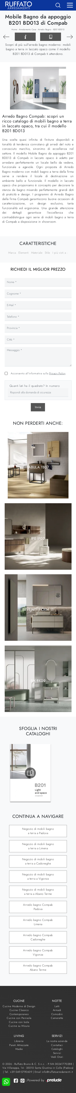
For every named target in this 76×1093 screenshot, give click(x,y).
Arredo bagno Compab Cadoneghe (38, 937)
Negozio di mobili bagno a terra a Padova (38, 831)
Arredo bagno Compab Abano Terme (38, 967)
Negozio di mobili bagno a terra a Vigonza (38, 876)
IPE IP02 (38, 538)
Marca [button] (12, 253)
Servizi (57, 1053)
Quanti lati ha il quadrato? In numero (35, 386)
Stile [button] (47, 253)
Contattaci (57, 1045)
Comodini (57, 1014)
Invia (38, 407)
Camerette (57, 1018)
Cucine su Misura (19, 1026)
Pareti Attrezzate (19, 1045)
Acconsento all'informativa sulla (38, 373)
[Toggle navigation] (70, 5)
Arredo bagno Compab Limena (38, 922)
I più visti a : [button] (60, 253)
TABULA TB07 (38, 467)
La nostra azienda (57, 1041)
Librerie (19, 1041)
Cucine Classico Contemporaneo (19, 1012)
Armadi (57, 1010)
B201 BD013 (58, 29)
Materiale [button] (37, 253)
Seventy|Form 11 (38, 609)
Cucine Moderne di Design (19, 1006)
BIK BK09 (38, 680)
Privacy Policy (57, 373)
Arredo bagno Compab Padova (38, 907)
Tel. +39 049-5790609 (19, 1072)
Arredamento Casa (27, 29)
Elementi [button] (23, 253)
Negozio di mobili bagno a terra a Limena (38, 846)
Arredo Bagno (44, 29)
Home (14, 29)
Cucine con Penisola (19, 1018)
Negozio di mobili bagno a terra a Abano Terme (38, 892)
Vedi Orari (57, 1057)
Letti (57, 1006)
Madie (19, 1049)
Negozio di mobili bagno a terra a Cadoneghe (38, 861)
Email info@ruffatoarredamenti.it (54, 1072)
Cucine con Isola (19, 1022)
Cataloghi (57, 1049)
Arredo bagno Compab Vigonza (38, 952)
